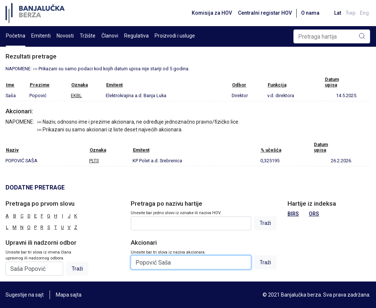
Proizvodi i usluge (175, 36)
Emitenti (41, 36)
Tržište (87, 36)
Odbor (239, 85)
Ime (10, 85)
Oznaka (79, 85)
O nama (310, 13)
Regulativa (136, 36)
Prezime (40, 85)
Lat (337, 13)
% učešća (271, 150)
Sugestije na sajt (25, 295)
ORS (314, 214)
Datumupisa (332, 82)
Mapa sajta (69, 295)
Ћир (350, 13)
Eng (364, 13)
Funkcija (277, 85)
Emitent (114, 85)
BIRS (293, 214)
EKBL (76, 95)
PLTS (94, 160)
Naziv (12, 150)
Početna (15, 36)
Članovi (109, 36)
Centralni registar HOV (265, 13)
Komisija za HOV (212, 13)
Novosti (65, 36)
